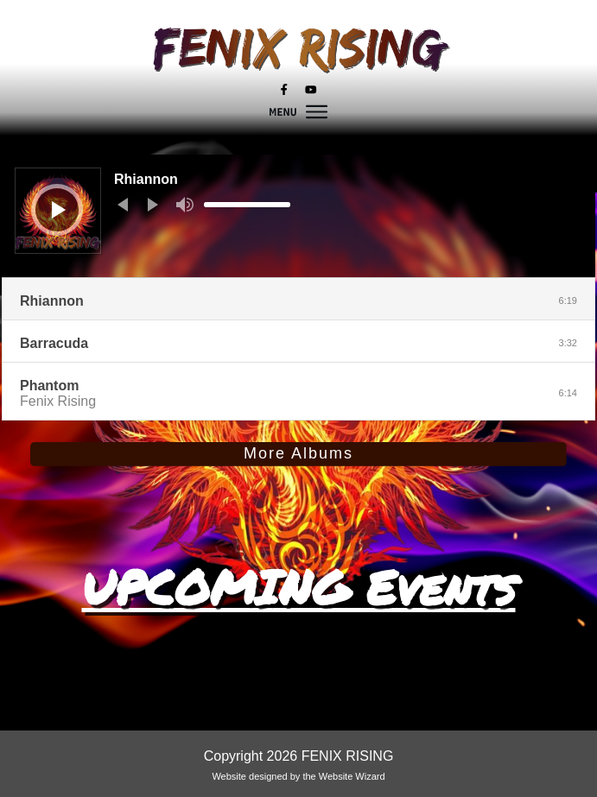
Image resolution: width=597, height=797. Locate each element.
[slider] (247, 204)
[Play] (59, 209)
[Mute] (185, 204)
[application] (298, 216)
